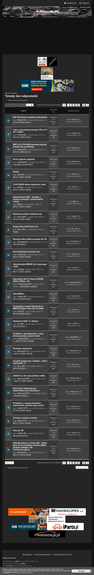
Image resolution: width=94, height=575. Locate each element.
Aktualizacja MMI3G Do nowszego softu (30, 265)
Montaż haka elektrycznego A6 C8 (30, 239)
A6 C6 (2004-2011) (22, 122)
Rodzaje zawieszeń (22, 348)
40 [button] (83, 105)
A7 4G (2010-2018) (22, 410)
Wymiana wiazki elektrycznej (27, 214)
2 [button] (70, 105)
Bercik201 (22, 452)
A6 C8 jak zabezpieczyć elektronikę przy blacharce (26, 389)
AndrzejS (22, 135)
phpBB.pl (23, 563)
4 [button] (76, 105)
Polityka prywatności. (9, 558)
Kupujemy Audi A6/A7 (23, 164)
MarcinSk (22, 120)
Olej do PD (18, 430)
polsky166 (22, 162)
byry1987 (22, 217)
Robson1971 (23, 393)
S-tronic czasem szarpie (25, 418)
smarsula (22, 254)
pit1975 (21, 175)
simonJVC (22, 421)
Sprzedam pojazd (28, 286)
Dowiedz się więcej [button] (26, 572)
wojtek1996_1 (24, 339)
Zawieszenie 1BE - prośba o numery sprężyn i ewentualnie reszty (28, 199)
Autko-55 (22, 296)
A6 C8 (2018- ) (20, 244)
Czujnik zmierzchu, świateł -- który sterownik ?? (30, 362)
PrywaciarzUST (25, 284)
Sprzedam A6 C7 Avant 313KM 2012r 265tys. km (28, 280)
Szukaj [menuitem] (11, 16)
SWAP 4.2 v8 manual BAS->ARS (29, 376)
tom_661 (22, 229)
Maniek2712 (23, 351)
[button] (64, 105)
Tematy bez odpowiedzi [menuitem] (69, 7)
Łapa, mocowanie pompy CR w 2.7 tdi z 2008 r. (30, 131)
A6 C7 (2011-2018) (22, 177)
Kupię (15, 232)
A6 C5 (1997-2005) (23, 381)
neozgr (21, 269)
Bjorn (20, 204)
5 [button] (78, 105)
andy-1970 (23, 408)
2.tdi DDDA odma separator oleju (29, 184)
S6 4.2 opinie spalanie (24, 159)
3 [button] (73, 105)
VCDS (16, 172)
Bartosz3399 (23, 378)
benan (21, 187)
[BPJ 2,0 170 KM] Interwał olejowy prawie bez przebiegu (30, 145)
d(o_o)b (21, 366)
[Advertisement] (47, 36)
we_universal (9, 565)
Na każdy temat (20, 436)
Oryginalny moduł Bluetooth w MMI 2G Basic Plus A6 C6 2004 (28, 307)
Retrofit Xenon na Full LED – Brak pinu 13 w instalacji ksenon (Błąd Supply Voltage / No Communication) (30, 446)
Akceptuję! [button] (81, 571)
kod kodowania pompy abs (26, 252)
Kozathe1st (23, 242)
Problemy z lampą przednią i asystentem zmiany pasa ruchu (28, 404)
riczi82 (21, 324)
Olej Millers (18, 294)
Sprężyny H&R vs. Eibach (25, 321)
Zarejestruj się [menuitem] (70, 3)
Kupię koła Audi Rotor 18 (25, 226)
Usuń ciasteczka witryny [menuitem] (43, 554)
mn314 (21, 311)
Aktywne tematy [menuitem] (85, 7)
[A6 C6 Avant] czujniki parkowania (30, 117)
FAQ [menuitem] (5, 16)
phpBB (17, 561)
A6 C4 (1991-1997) (22, 219)
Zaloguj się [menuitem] (84, 3)
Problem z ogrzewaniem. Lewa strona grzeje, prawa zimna (28, 335)
